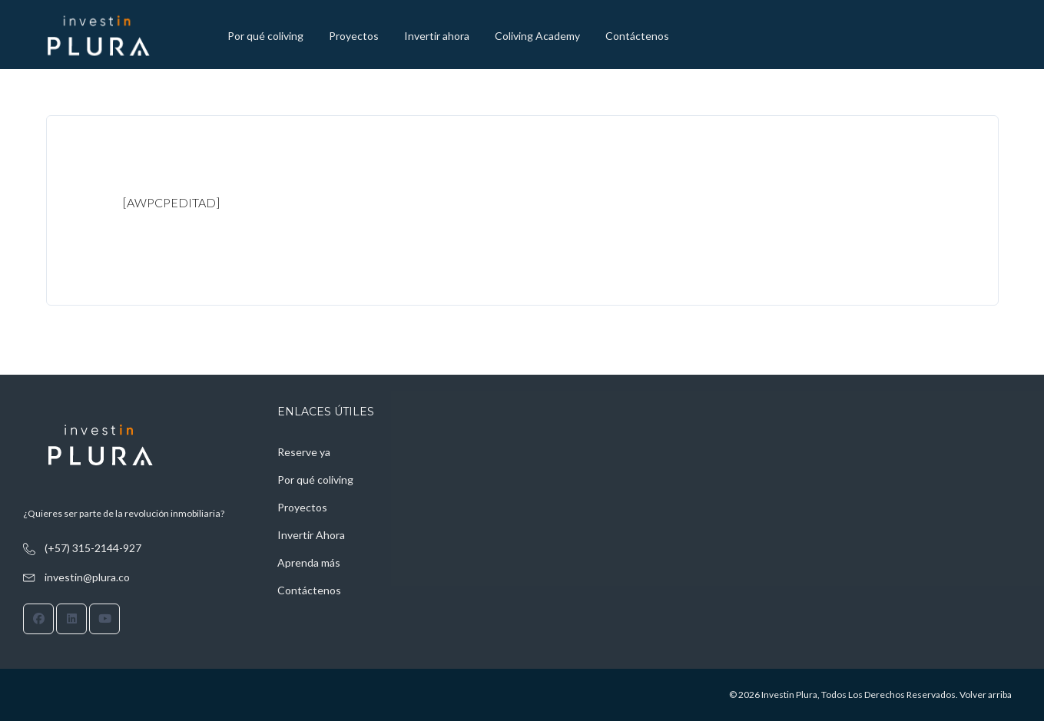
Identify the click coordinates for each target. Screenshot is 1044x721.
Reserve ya (303, 451)
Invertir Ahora (311, 534)
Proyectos (354, 35)
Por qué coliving (265, 35)
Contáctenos (637, 35)
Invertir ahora (436, 35)
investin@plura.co (87, 577)
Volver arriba (985, 694)
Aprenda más (308, 562)
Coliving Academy (537, 35)
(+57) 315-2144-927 (93, 547)
